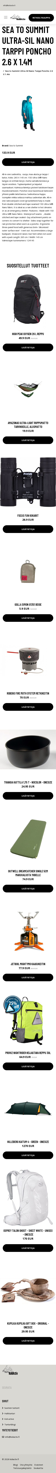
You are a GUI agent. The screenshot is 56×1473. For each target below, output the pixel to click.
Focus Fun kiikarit (28, 515)
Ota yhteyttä (26, 1464)
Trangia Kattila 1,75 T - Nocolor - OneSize (28, 782)
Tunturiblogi (10, 1424)
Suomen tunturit (11, 1408)
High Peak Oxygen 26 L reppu (28, 334)
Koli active (9, 1419)
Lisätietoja (28, 162)
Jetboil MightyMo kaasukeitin (28, 964)
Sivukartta (38, 1468)
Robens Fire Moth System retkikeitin (28, 693)
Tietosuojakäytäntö (22, 1468)
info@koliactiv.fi (9, 5)
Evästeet (38, 1464)
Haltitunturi (9, 1413)
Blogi (15, 1464)
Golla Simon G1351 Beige (28, 604)
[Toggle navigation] (5, 17)
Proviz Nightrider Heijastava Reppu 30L (28, 1053)
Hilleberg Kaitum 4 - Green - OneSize (28, 1141)
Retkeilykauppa (41, 17)
